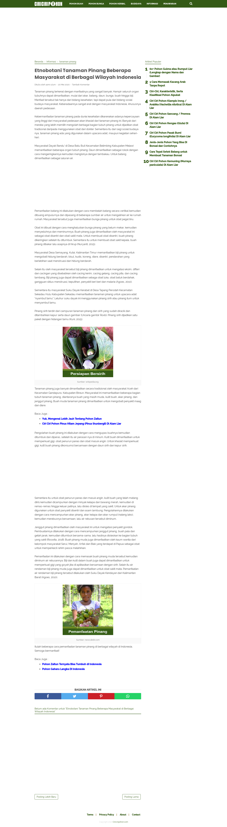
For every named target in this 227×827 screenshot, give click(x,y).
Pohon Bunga (96, 4)
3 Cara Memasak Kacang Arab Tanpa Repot (167, 83)
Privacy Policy (106, 814)
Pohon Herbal (117, 4)
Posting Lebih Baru (46, 797)
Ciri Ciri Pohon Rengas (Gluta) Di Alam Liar (168, 125)
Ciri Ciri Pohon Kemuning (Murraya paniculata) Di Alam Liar (170, 163)
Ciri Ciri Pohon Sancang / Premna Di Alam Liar (169, 115)
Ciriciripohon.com (120, 822)
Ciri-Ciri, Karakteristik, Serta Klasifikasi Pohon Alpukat (166, 93)
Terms (90, 814)
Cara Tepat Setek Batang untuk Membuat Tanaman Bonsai (168, 153)
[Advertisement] (113, 33)
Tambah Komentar (81, 84)
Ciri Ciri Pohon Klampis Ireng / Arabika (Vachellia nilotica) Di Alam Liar (170, 104)
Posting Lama (131, 797)
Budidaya (136, 4)
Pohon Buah (76, 4)
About (123, 814)
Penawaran (169, 4)
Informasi (152, 4)
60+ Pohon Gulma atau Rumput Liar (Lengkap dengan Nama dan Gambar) (170, 72)
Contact (136, 814)
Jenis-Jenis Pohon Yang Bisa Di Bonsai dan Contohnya (168, 144)
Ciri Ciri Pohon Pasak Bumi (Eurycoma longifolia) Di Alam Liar (170, 134)
